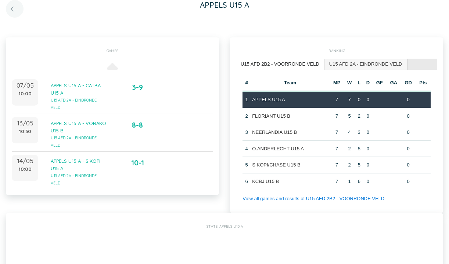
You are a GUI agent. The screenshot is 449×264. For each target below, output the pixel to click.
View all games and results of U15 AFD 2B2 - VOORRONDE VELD (313, 198)
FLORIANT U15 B (271, 116)
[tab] (280, 64)
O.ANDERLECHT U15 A (278, 148)
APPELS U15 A (268, 99)
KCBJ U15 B (265, 181)
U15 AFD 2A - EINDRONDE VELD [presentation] (365, 64)
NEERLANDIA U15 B (274, 132)
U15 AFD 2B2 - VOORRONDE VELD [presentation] (280, 64)
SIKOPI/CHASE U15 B (276, 165)
